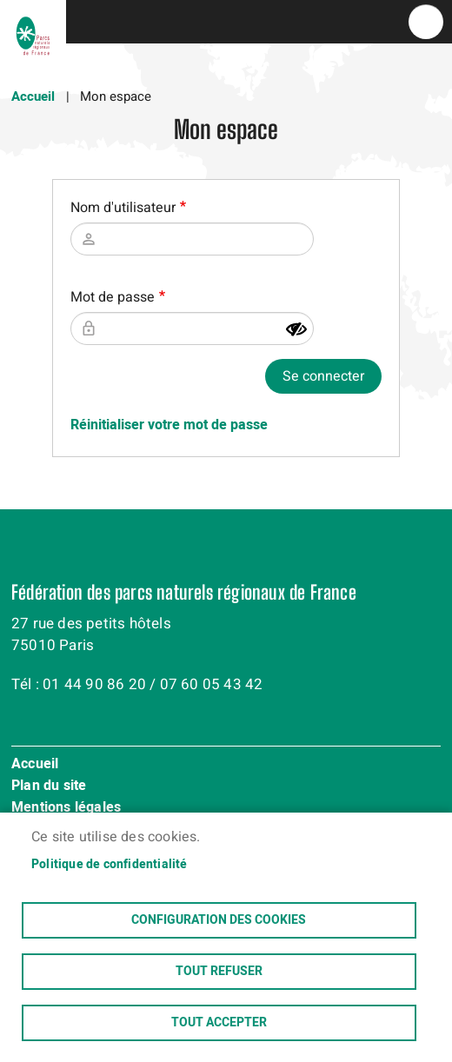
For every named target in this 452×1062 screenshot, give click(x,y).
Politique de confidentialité (109, 864)
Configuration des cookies (218, 920)
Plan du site (48, 786)
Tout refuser (219, 971)
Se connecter (323, 376)
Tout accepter (219, 1023)
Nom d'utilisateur (123, 207)
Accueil (33, 96)
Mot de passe (112, 297)
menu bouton (426, 21)
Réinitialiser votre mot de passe (169, 425)
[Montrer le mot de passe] (296, 329)
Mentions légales (66, 808)
